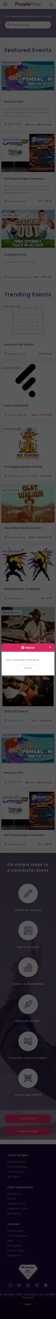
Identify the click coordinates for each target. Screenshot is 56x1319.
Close (28, 667)
